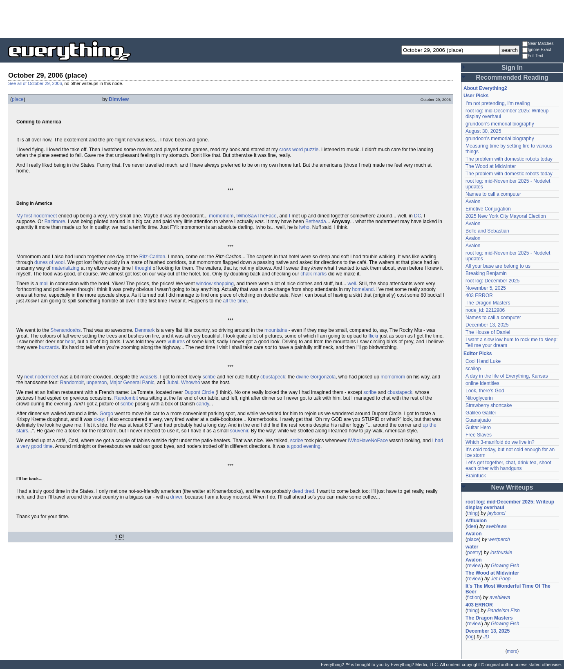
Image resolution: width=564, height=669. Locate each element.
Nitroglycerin (479, 398)
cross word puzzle (298, 149)
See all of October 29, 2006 (35, 83)
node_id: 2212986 (485, 310)
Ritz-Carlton (152, 257)
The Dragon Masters (488, 303)
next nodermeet (41, 377)
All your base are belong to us (498, 266)
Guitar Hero (478, 427)
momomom (221, 216)
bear (69, 342)
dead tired (303, 491)
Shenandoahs (65, 330)
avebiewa (496, 526)
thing (472, 513)
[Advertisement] (282, 18)
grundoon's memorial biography (500, 124)
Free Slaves (479, 435)
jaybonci (496, 513)
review (474, 565)
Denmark (145, 330)
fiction (473, 597)
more (512, 651)
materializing (65, 268)
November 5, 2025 (486, 288)
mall (44, 283)
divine (302, 377)
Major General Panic (132, 382)
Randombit (72, 382)
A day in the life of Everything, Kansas (507, 376)
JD (486, 637)
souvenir (239, 431)
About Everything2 (485, 88)
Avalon (473, 201)
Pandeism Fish (503, 610)
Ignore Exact (536, 50)
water (472, 547)
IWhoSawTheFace (256, 216)
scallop (473, 368)
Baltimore (55, 221)
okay (99, 419)
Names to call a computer (493, 194)
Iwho (304, 227)
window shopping (215, 283)
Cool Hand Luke (483, 361)
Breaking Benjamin (486, 273)
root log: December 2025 (492, 281)
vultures (176, 342)
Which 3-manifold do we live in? (500, 442)
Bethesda (315, 221)
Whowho (190, 382)
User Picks (475, 95)
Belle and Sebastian (487, 231)
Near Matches (537, 44)
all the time (235, 301)
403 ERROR (479, 295)
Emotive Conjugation (488, 209)
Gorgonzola (323, 377)
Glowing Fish (505, 565)
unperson (96, 382)
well (351, 283)
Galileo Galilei (481, 413)
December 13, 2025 (487, 325)
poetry (474, 552)
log (470, 637)
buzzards (49, 347)
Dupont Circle (199, 392)
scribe (209, 377)
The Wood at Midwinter (491, 166)
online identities (482, 383)
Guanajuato (478, 420)
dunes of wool (49, 262)
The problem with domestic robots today (509, 159)
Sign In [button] (512, 67)
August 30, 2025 (483, 131)
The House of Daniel (488, 332)
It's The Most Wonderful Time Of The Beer (508, 589)
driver (176, 497)
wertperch (499, 539)
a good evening (303, 446)
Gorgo (106, 413)
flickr (374, 336)
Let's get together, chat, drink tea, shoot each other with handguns (508, 465)
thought (143, 268)
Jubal (173, 382)
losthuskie (501, 552)
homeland (363, 289)
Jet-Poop (500, 579)
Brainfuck (476, 476)
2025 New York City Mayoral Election (506, 216)
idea (472, 526)
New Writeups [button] (512, 487)
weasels (148, 377)
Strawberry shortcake (489, 405)
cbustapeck (272, 377)
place (18, 99)
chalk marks (313, 274)
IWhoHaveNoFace (368, 440)
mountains (275, 330)
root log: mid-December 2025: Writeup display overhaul (510, 504)
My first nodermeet (36, 216)
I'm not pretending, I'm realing (498, 103)
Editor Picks (477, 353)
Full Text (532, 56)
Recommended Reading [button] (512, 77)
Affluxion (476, 521)
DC (417, 216)
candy (202, 404)
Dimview (119, 99)
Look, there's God (485, 391)
